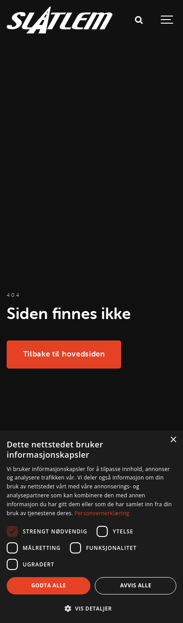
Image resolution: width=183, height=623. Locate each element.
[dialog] (91, 526)
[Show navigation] (167, 20)
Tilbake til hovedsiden (64, 354)
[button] (91, 608)
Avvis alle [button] (135, 585)
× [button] (173, 440)
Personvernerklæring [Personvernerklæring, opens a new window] (101, 513)
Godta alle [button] (48, 585)
